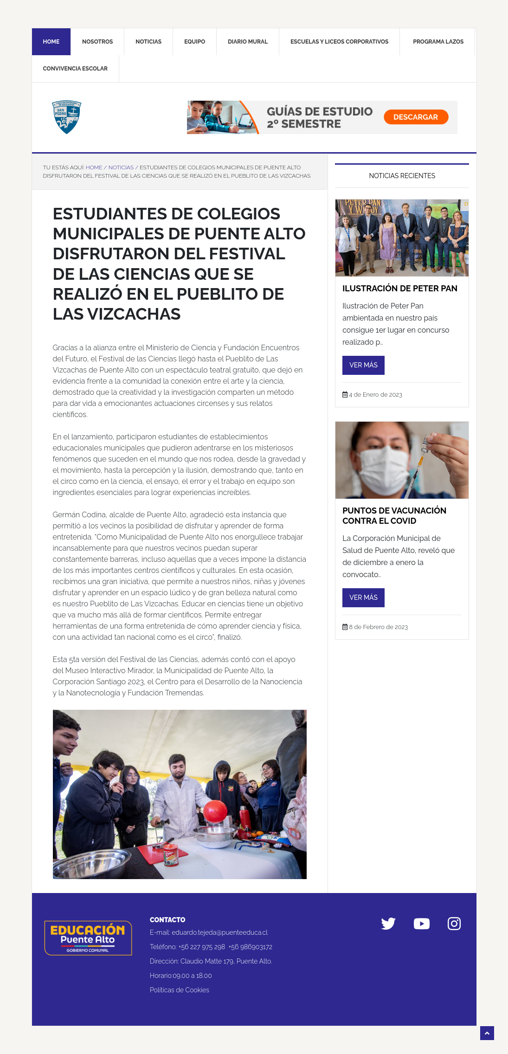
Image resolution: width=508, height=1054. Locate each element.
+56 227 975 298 (202, 947)
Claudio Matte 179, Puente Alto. (226, 961)
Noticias (148, 42)
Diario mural (248, 42)
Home (51, 42)
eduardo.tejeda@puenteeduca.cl (220, 932)
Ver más (363, 365)
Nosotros (97, 42)
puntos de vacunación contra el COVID (394, 516)
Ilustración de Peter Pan (399, 288)
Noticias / (123, 167)
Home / (96, 167)
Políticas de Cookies (179, 990)
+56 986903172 (251, 947)
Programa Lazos (438, 42)
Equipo (194, 42)
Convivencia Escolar (75, 68)
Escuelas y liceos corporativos (339, 42)
